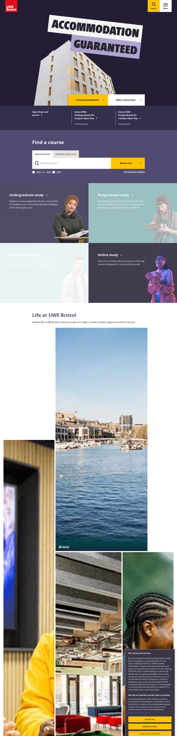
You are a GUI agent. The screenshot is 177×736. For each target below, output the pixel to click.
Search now (126, 163)
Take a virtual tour (126, 99)
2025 (38, 172)
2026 (48, 172)
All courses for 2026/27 (134, 172)
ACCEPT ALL (150, 728)
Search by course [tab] (42, 154)
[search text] (71, 163)
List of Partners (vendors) (139, 722)
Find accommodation (87, 99)
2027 (58, 172)
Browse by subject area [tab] (65, 154)
